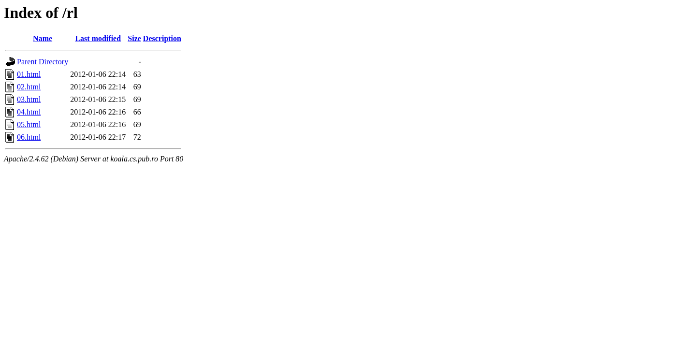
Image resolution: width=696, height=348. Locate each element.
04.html (29, 112)
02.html (29, 87)
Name (42, 38)
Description (162, 38)
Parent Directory (42, 62)
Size (134, 38)
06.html (29, 137)
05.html (29, 124)
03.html (29, 99)
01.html (29, 74)
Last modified (98, 38)
